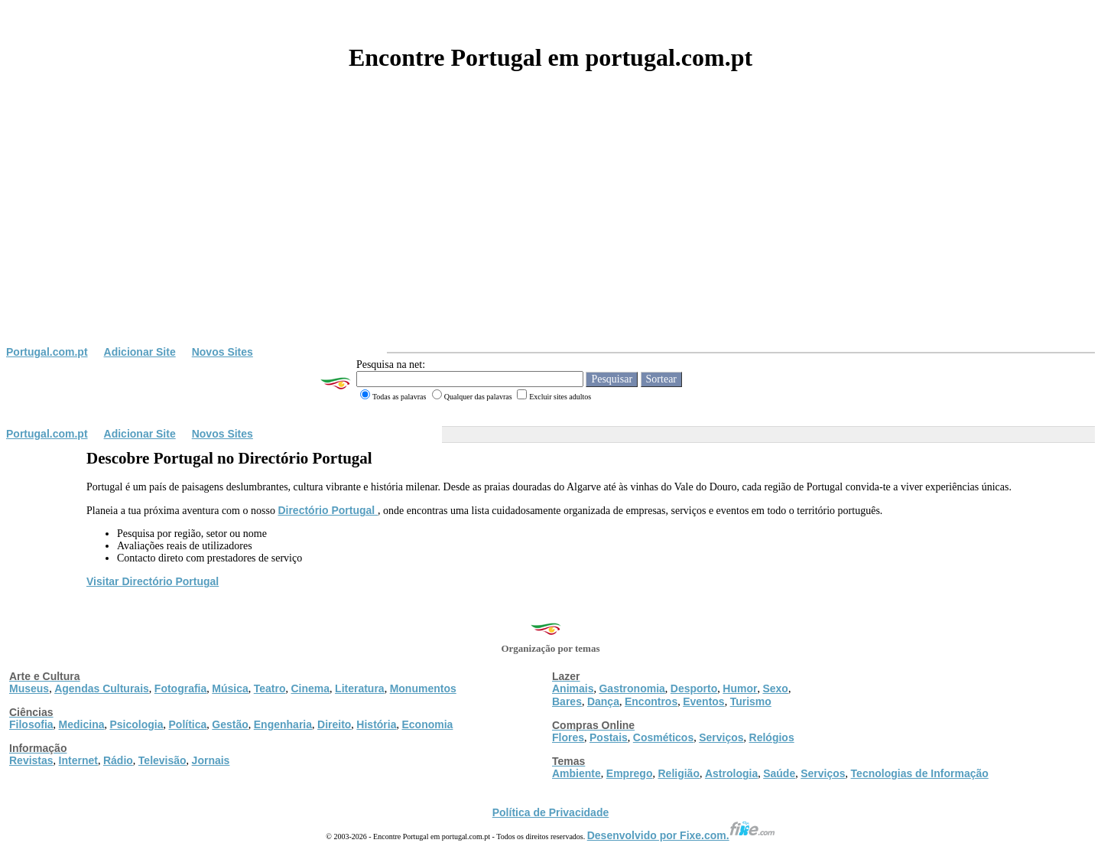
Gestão (230, 724)
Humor (740, 688)
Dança (603, 701)
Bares (567, 701)
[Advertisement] (550, 231)
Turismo (750, 701)
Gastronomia (631, 688)
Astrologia (731, 773)
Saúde (779, 773)
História (376, 724)
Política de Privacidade (550, 812)
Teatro (270, 688)
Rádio (118, 760)
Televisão (162, 760)
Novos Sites (222, 352)
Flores (568, 737)
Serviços (721, 737)
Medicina (82, 724)
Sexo (775, 688)
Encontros (651, 701)
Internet (78, 760)
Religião (678, 773)
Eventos (703, 701)
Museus (29, 688)
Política (188, 724)
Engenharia (283, 724)
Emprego (629, 773)
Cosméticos (663, 737)
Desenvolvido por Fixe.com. (681, 835)
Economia (427, 724)
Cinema (310, 688)
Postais (608, 737)
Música (230, 688)
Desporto (694, 688)
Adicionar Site (140, 352)
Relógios (771, 737)
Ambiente (576, 773)
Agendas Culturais (101, 688)
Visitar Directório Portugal (152, 581)
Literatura (360, 688)
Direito (334, 724)
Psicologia (136, 724)
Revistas (31, 760)
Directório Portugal (328, 510)
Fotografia (180, 688)
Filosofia (31, 724)
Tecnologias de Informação (920, 773)
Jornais (211, 760)
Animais (572, 688)
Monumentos (423, 688)
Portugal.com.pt (47, 352)
